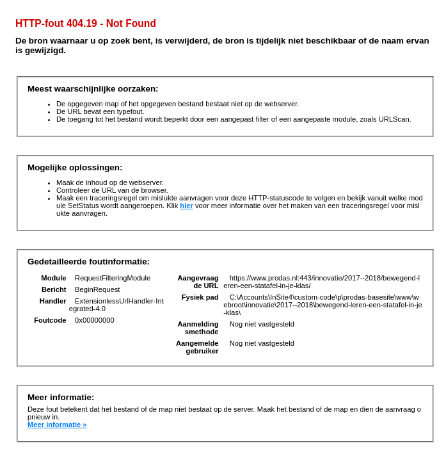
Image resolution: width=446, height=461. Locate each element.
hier (186, 205)
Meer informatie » (57, 424)
